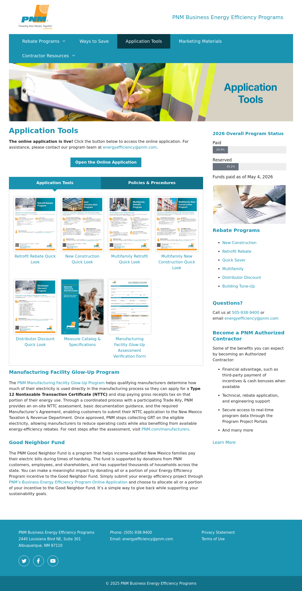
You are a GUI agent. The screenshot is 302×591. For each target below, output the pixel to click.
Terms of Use (213, 539)
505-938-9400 (245, 312)
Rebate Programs (46, 41)
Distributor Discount (241, 277)
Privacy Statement (218, 532)
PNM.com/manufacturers (165, 429)
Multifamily (233, 269)
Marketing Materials (200, 41)
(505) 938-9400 (138, 532)
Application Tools (144, 41)
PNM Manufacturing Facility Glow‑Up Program (61, 383)
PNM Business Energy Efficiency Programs (227, 17)
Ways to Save (94, 41)
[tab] (55, 183)
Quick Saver (234, 260)
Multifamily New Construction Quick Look (176, 262)
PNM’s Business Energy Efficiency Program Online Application (68, 482)
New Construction (239, 242)
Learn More (224, 442)
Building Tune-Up (238, 286)
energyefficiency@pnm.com (130, 147)
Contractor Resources (51, 56)
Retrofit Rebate (236, 251)
